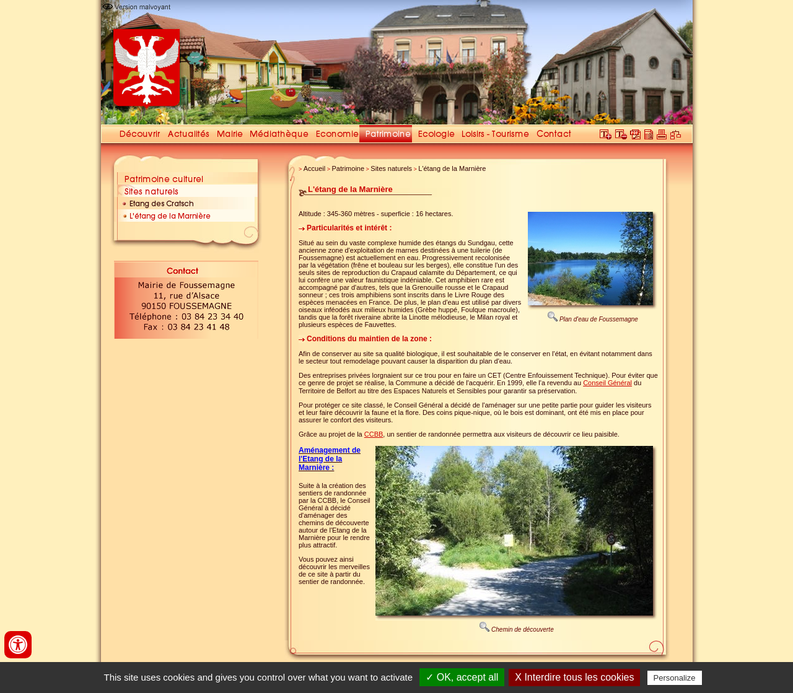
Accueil (314, 168)
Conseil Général (607, 382)
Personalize (675, 677)
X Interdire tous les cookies (574, 677)
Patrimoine (348, 168)
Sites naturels (391, 168)
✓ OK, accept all (462, 677)
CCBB (373, 434)
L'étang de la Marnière (452, 168)
